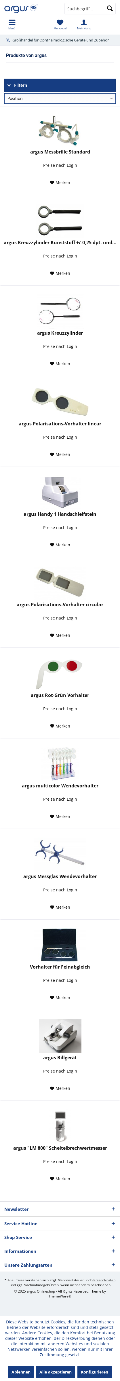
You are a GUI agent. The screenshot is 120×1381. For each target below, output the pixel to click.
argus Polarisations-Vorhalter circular (60, 605)
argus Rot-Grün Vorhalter (60, 695)
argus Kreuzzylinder (60, 333)
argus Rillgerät (60, 1058)
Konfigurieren (94, 1372)
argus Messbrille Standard (60, 152)
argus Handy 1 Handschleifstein (60, 514)
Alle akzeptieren (55, 1372)
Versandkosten (103, 1280)
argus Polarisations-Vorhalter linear (60, 424)
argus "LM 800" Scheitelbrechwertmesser (60, 1148)
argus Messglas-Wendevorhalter (60, 877)
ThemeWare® (60, 1296)
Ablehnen (21, 1372)
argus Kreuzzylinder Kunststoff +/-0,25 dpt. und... (60, 243)
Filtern (17, 85)
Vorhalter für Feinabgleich (60, 967)
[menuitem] (12, 24)
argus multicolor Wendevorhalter (60, 786)
